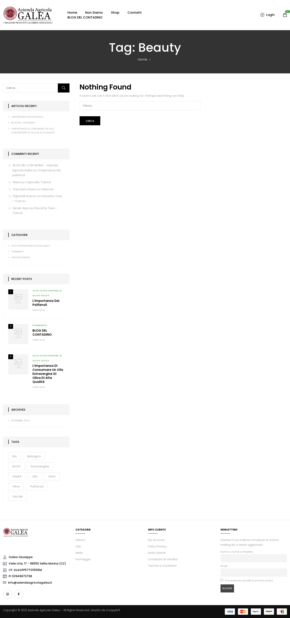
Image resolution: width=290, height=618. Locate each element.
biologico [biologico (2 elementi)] (34, 456)
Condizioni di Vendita (162, 559)
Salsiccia (47, 189)
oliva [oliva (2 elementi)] (51, 476)
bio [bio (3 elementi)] (14, 456)
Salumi (80, 540)
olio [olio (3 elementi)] (35, 476)
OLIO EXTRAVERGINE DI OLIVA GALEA (30, 245)
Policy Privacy (157, 546)
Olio (78, 546)
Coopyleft (113, 610)
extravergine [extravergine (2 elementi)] (40, 466)
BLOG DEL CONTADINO (23, 122)
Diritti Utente (157, 553)
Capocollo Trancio (38, 182)
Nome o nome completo (237, 551)
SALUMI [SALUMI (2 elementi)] (17, 496)
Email (224, 566)
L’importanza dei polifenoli (27, 116)
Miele (79, 553)
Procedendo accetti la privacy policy (247, 580)
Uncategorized (20, 257)
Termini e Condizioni (162, 566)
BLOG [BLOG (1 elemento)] (16, 466)
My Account (156, 540)
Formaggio (83, 559)
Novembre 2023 (20, 420)
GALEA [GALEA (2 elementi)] (17, 476)
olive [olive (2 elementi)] (16, 486)
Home (142, 59)
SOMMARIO (17, 251)
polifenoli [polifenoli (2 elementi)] (37, 486)
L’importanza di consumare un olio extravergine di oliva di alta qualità (47, 374)
